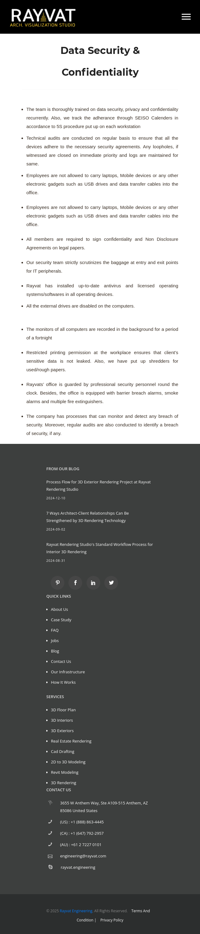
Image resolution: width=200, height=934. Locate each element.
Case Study (61, 619)
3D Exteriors (62, 730)
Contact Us (61, 661)
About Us (59, 609)
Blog (55, 651)
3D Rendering (63, 782)
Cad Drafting (62, 751)
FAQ (55, 630)
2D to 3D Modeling (68, 762)
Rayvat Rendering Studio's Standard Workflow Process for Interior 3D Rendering (99, 548)
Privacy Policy (111, 920)
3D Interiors (62, 720)
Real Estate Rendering (71, 741)
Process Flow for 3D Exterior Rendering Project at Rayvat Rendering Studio (98, 485)
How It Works (63, 682)
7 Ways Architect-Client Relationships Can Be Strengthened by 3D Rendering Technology (87, 516)
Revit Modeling (64, 772)
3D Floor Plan (63, 710)
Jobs (55, 640)
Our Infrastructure (68, 672)
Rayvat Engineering (76, 910)
